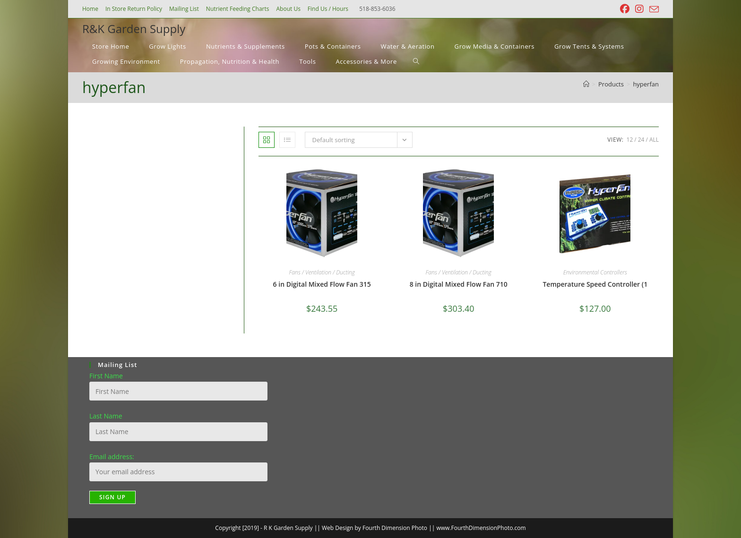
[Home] (586, 84)
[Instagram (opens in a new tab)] (639, 9)
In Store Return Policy (133, 9)
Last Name (105, 415)
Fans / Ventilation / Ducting (321, 272)
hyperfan (646, 84)
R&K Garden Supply (133, 28)
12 (630, 140)
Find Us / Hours (328, 9)
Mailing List (184, 9)
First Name (106, 375)
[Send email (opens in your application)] (652, 9)
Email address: (111, 456)
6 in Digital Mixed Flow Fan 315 (322, 284)
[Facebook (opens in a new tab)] (624, 9)
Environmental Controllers (595, 272)
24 (641, 140)
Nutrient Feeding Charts (237, 9)
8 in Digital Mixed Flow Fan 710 (459, 284)
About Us (288, 9)
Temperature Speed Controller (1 (595, 284)
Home (90, 9)
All (654, 140)
